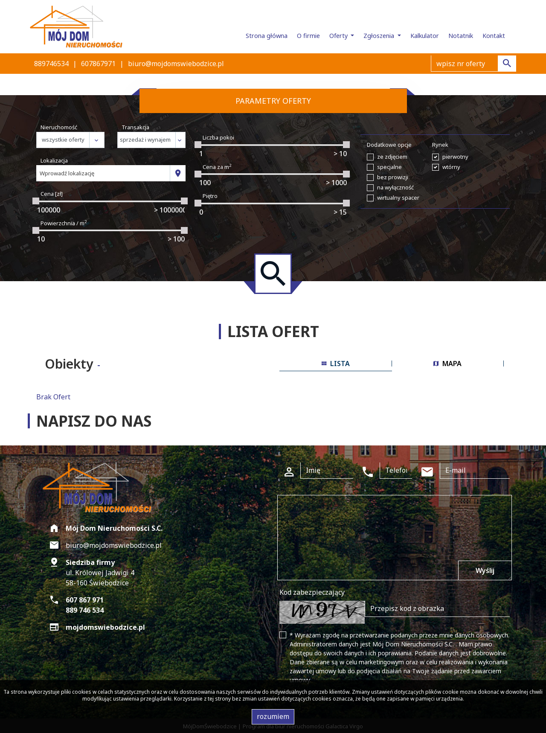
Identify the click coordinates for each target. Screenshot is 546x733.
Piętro (210, 196)
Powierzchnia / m (64, 223)
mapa (447, 363)
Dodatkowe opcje (389, 144)
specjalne (389, 167)
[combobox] (103, 173)
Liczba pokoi (218, 137)
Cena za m (217, 167)
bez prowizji (392, 177)
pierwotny (455, 156)
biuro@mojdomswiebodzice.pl (176, 63)
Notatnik (460, 36)
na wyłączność (395, 187)
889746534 (51, 63)
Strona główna (267, 36)
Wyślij (485, 570)
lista (336, 363)
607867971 (98, 63)
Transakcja (135, 127)
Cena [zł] (52, 194)
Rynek (440, 144)
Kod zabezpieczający (312, 592)
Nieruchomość (59, 127)
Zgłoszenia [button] (379, 36)
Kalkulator (424, 36)
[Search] (473, 63)
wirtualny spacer (398, 197)
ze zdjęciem (392, 156)
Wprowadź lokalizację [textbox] (67, 173)
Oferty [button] (339, 36)
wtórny (451, 167)
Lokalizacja (54, 160)
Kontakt (493, 36)
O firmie (308, 36)
